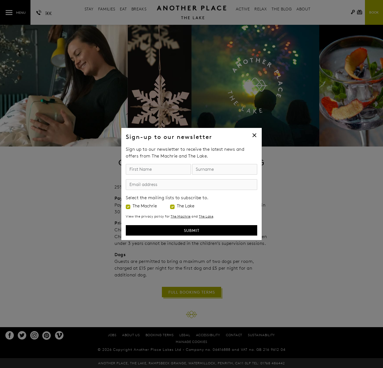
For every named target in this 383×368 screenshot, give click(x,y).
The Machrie (145, 206)
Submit (191, 230)
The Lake (185, 206)
